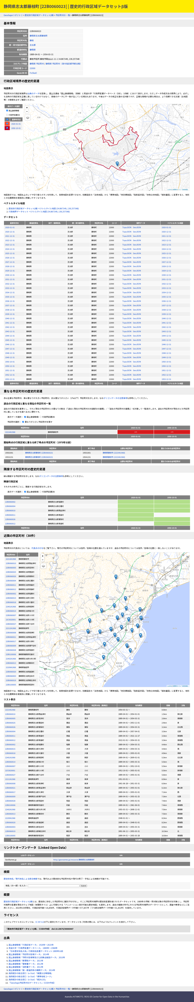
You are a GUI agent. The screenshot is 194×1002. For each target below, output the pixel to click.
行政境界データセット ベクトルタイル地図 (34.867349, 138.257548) (39, 211)
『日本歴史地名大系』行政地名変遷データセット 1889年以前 (36, 951)
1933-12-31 (10, 288)
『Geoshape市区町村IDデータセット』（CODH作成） (32, 982)
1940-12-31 (10, 318)
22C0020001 (10, 770)
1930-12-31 (10, 275)
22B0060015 (10, 748)
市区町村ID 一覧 (63, 15)
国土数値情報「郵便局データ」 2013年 (26, 960)
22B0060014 (10, 761)
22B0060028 (10, 800)
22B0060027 (10, 774)
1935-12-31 (10, 296)
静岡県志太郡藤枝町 (39, 35)
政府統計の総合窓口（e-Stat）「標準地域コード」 (31, 976)
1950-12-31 (10, 366)
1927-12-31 (10, 262)
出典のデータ (33, 93)
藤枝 (32, 40)
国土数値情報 (12, 110)
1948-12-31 (10, 353)
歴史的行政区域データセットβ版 (39, 15)
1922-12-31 (10, 240)
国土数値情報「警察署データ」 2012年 (26, 963)
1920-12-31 (10, 231)
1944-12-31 (10, 335)
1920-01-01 (10, 227)
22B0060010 (10, 510)
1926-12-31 (10, 257)
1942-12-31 (10, 327)
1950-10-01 (10, 361)
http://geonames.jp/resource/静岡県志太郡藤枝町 (73, 859)
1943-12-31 (10, 331)
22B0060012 (10, 523)
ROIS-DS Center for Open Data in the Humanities (106, 996)
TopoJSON (127, 227)
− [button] (27, 111)
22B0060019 (10, 831)
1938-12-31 (10, 309)
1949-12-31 (10, 357)
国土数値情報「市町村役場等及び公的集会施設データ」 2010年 (37, 957)
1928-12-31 (10, 266)
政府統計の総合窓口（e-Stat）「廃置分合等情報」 (31, 973)
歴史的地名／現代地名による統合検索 (20, 878)
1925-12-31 (10, 253)
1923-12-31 (10, 244)
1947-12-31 (10, 348)
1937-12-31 (10, 305)
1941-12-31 (10, 322)
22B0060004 (10, 506)
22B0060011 (10, 515)
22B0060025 (10, 722)
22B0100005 (10, 835)
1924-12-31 (10, 249)
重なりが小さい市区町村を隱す (36, 421)
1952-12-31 (10, 374)
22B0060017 (10, 792)
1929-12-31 (10, 270)
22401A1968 (10, 757)
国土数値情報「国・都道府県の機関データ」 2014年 (32, 970)
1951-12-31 (10, 370)
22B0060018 (10, 753)
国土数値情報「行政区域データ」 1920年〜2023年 (31, 944)
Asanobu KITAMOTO (74, 996)
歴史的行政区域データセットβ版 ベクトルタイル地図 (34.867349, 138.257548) (44, 208)
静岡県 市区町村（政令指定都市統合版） (64, 63)
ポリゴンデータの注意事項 (115, 398)
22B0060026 (10, 519)
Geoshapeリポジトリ (13, 15)
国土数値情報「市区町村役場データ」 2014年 (29, 954)
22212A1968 (10, 779)
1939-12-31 (10, 314)
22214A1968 (10, 432)
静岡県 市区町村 (37, 63)
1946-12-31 (10, 344)
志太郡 (33, 44)
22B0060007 (10, 766)
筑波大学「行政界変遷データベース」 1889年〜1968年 (33, 947)
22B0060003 (10, 826)
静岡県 (33, 49)
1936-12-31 (10, 301)
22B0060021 (10, 787)
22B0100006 (10, 805)
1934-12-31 (10, 292)
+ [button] (27, 107)
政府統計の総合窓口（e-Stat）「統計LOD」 (28, 979)
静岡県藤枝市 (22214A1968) (114, 452)
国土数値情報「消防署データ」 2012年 (26, 966)
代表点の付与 (37, 548)
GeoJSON (137, 227)
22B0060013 (10, 813)
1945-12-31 (10, 340)
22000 (32, 68)
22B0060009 (10, 796)
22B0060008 (10, 783)
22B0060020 (10, 822)
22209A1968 (10, 818)
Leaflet (169, 189)
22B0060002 (10, 501)
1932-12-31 (10, 283)
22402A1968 (10, 809)
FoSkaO (33, 72)
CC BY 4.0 (39, 921)
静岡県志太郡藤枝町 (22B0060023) (39, 452)
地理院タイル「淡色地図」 (181, 189)
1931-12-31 (10, 279)
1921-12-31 (10, 236)
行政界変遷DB (13, 115)
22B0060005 (10, 718)
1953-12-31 (10, 379)
